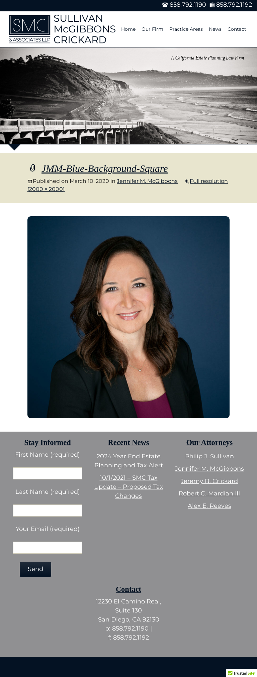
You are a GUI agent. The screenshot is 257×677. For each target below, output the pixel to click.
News (215, 29)
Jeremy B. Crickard (209, 481)
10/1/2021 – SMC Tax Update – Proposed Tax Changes (128, 486)
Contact (237, 29)
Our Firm (152, 29)
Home (128, 29)
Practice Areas (186, 29)
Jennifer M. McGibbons (147, 181)
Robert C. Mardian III (209, 493)
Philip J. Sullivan (209, 456)
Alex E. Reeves (209, 506)
